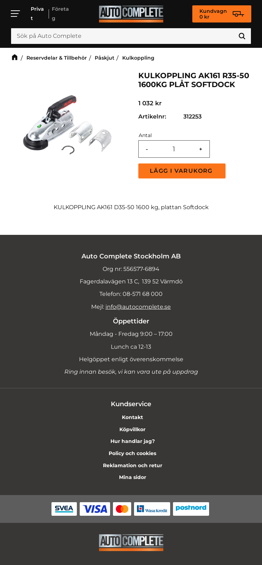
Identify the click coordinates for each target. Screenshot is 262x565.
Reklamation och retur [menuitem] (132, 465)
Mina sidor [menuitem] (132, 477)
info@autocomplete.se (138, 306)
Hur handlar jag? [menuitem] (132, 441)
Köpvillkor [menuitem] (132, 429)
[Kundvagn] (221, 13)
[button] (15, 13)
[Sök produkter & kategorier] (131, 36)
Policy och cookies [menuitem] (132, 453)
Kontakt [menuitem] (132, 417)
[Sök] (242, 36)
